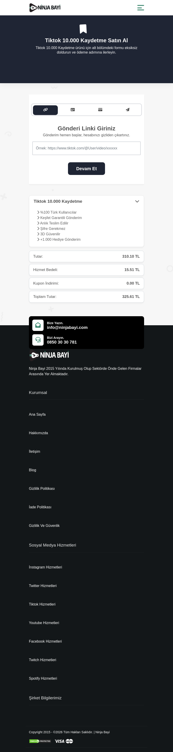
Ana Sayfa (37, 414)
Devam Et (86, 168)
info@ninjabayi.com (67, 327)
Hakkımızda (38, 433)
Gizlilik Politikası (42, 488)
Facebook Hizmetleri (45, 641)
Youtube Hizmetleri (44, 623)
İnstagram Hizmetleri (45, 567)
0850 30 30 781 (62, 342)
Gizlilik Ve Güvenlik (44, 526)
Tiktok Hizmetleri (42, 604)
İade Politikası (40, 507)
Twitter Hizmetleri (43, 586)
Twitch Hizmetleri (42, 660)
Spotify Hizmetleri (43, 678)
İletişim (34, 451)
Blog (32, 470)
